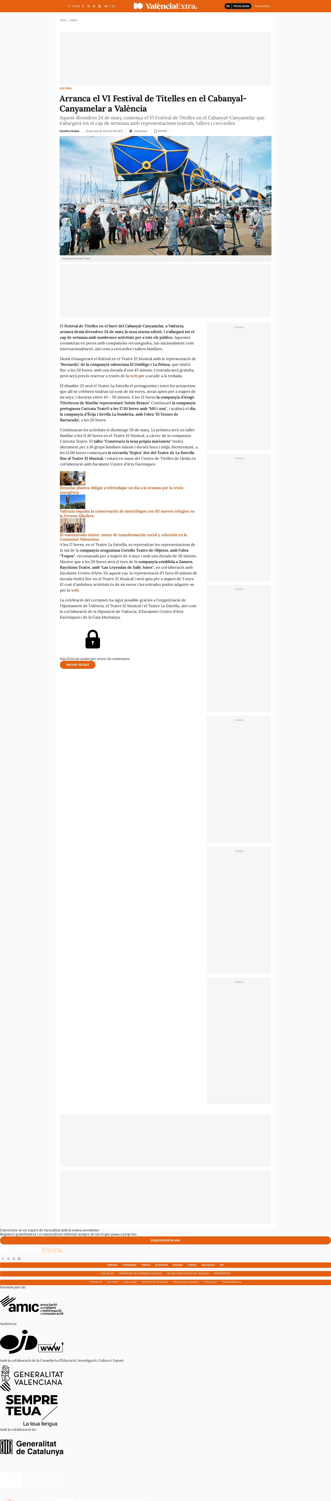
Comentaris (138, 131)
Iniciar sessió (77, 664)
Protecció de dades (155, 1282)
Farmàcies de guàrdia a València (140, 1273)
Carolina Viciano (69, 131)
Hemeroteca (222, 1273)
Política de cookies (186, 1282)
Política (146, 1264)
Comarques (129, 1264)
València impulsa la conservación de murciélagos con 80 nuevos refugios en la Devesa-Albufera (127, 513)
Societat (178, 1264)
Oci (222, 1264)
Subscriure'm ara (165, 1240)
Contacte (96, 1282)
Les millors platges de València (188, 1273)
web (133, 375)
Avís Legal (130, 1282)
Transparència (232, 1282)
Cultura (66, 88)
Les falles (107, 1273)
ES (113, 6)
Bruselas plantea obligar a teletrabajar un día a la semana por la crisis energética (121, 490)
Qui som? (112, 1282)
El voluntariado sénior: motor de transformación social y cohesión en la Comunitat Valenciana (123, 537)
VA (106, 6)
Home (63, 20)
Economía (161, 1264)
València (112, 1264)
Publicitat (210, 1282)
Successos (208, 1264)
